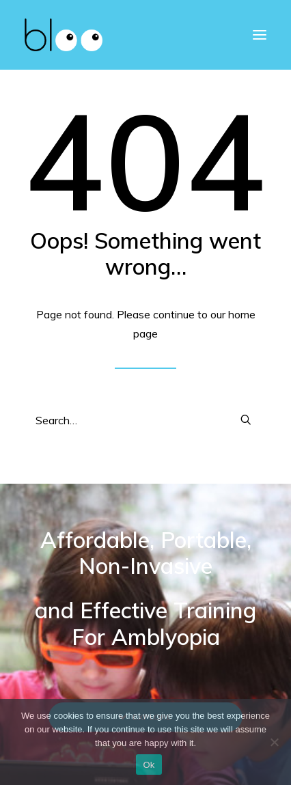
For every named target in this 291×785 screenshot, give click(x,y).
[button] (246, 419)
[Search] (145, 420)
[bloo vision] (63, 34)
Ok (148, 765)
